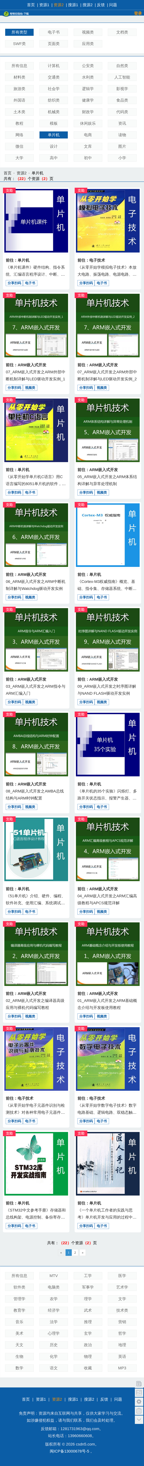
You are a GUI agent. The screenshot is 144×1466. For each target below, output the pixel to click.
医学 (122, 1276)
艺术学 (122, 1287)
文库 (88, 146)
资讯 (122, 123)
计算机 (54, 66)
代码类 (122, 112)
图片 (122, 146)
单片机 (54, 135)
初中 (88, 158)
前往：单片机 (17, 260)
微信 (19, 146)
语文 (54, 1368)
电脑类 (54, 1287)
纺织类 (54, 100)
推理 (88, 1322)
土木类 (19, 112)
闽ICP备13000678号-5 (69, 1451)
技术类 (122, 1310)
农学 (54, 1299)
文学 (122, 1299)
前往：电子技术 (91, 260)
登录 (138, 13)
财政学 (88, 112)
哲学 (122, 1333)
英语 (122, 1356)
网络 (19, 135)
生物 (19, 1356)
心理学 (54, 1333)
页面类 (54, 44)
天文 (19, 1345)
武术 (88, 1310)
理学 (88, 1299)
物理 (88, 1356)
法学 (54, 1322)
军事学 (88, 1287)
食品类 (122, 100)
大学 (19, 158)
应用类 (88, 44)
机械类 (54, 112)
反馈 (101, 5)
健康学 (88, 100)
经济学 (54, 1310)
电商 (88, 135)
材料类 (19, 77)
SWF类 (19, 44)
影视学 (122, 89)
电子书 (54, 32)
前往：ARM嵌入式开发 (26, 365)
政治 (88, 1345)
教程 (19, 123)
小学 (122, 158)
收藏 (88, 1368)
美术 (19, 1333)
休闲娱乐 (88, 123)
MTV (54, 1276)
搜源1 (73, 5)
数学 (19, 1368)
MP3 (122, 1368)
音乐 (19, 1322)
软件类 (19, 1287)
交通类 (54, 77)
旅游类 (19, 89)
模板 (54, 123)
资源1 (44, 5)
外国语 (19, 100)
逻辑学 (88, 89)
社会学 (54, 89)
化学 (54, 1356)
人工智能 (122, 77)
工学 (88, 1276)
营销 (122, 1322)
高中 (54, 158)
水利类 (88, 77)
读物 (122, 135)
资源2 (59, 5)
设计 (54, 146)
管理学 (19, 1299)
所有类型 (19, 32)
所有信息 (19, 66)
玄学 (88, 1333)
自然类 (122, 66)
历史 (54, 1345)
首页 (31, 5)
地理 (122, 1345)
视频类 (88, 32)
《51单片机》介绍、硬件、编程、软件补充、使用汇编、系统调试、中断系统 (35, 903)
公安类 (88, 66)
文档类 (122, 32)
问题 (113, 5)
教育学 (19, 1310)
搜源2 (88, 5)
